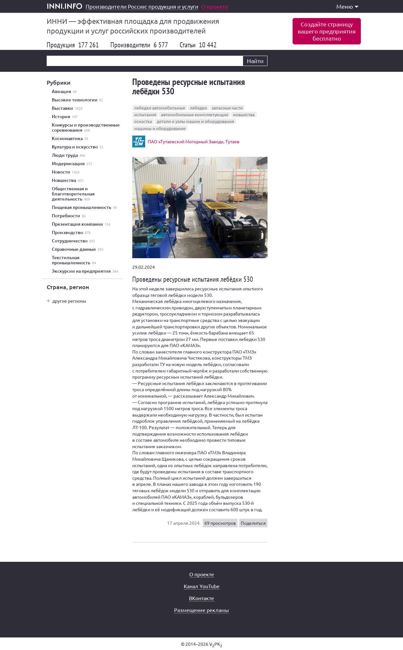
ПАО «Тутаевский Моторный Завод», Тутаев (193, 141)
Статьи (198, 44)
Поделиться (253, 523)
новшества (244, 114)
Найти (255, 60)
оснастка (143, 121)
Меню (347, 6)
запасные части (227, 107)
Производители (139, 44)
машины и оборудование (159, 128)
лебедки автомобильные (159, 107)
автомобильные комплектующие (194, 114)
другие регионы (69, 300)
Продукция (73, 44)
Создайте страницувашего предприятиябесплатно (327, 31)
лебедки (198, 107)
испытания (145, 114)
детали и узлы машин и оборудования (195, 121)
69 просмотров (220, 523)
